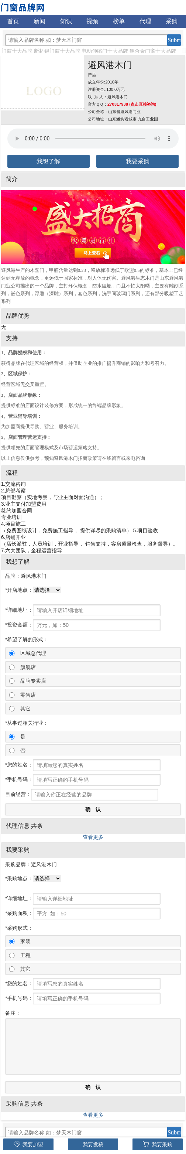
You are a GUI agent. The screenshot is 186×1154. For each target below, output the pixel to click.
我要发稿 (93, 1144)
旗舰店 (28, 667)
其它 (25, 708)
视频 (92, 21)
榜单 (119, 21)
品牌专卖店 (33, 681)
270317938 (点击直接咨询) (131, 104)
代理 (145, 21)
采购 (172, 21)
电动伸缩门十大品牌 (105, 51)
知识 (66, 21)
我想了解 (48, 161)
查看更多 (93, 837)
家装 (25, 941)
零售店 (28, 695)
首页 (13, 21)
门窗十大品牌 (16, 51)
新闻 (39, 21)
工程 (25, 955)
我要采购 (137, 161)
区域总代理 (33, 653)
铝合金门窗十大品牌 (153, 51)
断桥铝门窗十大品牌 (57, 51)
